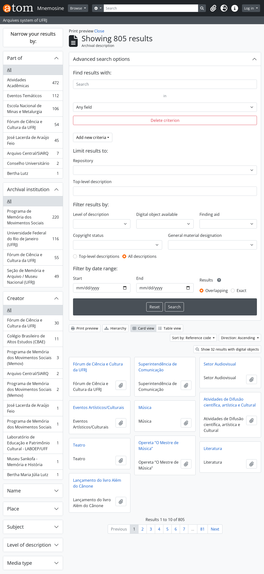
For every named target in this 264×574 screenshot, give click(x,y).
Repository (83, 160)
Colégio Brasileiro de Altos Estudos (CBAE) (33, 338)
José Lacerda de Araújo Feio (33, 140)
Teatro (79, 445)
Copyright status (88, 235)
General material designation (195, 235)
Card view (143, 328)
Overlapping (216, 290)
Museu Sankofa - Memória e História (33, 461)
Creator (15, 298)
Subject (15, 526)
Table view (169, 328)
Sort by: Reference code (192, 337)
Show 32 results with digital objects (227, 349)
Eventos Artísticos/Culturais (98, 407)
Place (13, 508)
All (9, 70)
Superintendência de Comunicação (157, 367)
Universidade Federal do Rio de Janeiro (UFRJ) (33, 238)
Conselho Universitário (33, 164)
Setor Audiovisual (220, 364)
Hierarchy (115, 328)
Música (144, 407)
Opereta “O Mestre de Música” (158, 445)
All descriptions (142, 256)
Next (215, 529)
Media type (19, 563)
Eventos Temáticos (33, 97)
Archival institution (28, 189)
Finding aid (210, 214)
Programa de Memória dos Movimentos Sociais (33, 217)
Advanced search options (101, 59)
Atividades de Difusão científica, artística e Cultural (230, 402)
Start (77, 278)
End (139, 278)
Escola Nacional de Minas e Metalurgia (33, 108)
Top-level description (92, 181)
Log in (249, 8)
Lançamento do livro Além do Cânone (97, 483)
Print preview (84, 328)
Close (99, 31)
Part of (14, 58)
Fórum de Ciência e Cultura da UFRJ (33, 124)
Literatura (213, 448)
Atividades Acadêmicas (33, 82)
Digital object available (157, 214)
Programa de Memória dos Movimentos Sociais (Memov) (33, 357)
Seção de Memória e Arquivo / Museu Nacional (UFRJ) (33, 276)
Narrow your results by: (33, 37)
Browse (76, 8)
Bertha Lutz (33, 174)
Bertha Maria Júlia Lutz (33, 476)
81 (202, 529)
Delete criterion (165, 120)
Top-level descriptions (99, 256)
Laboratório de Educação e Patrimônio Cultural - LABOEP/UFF (33, 442)
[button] (213, 8)
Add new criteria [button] (91, 137)
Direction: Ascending (238, 337)
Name (14, 490)
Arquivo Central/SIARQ (33, 154)
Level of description (29, 545)
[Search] (151, 8)
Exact (241, 290)
